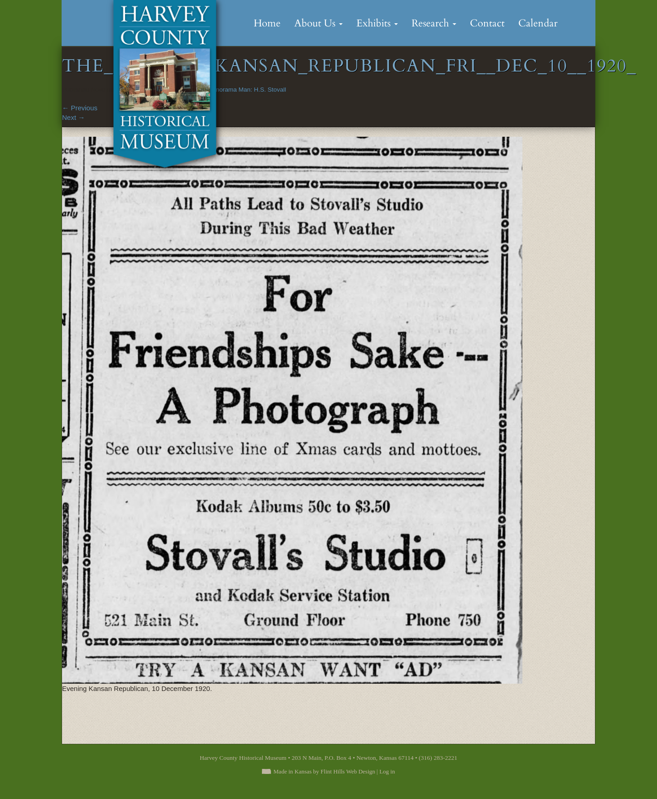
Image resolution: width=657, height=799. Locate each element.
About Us (318, 23)
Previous (80, 108)
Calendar (538, 23)
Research (434, 23)
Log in (387, 771)
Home (267, 23)
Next (73, 117)
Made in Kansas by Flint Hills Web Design (324, 771)
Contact (487, 23)
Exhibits (377, 23)
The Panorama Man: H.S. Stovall (241, 89)
